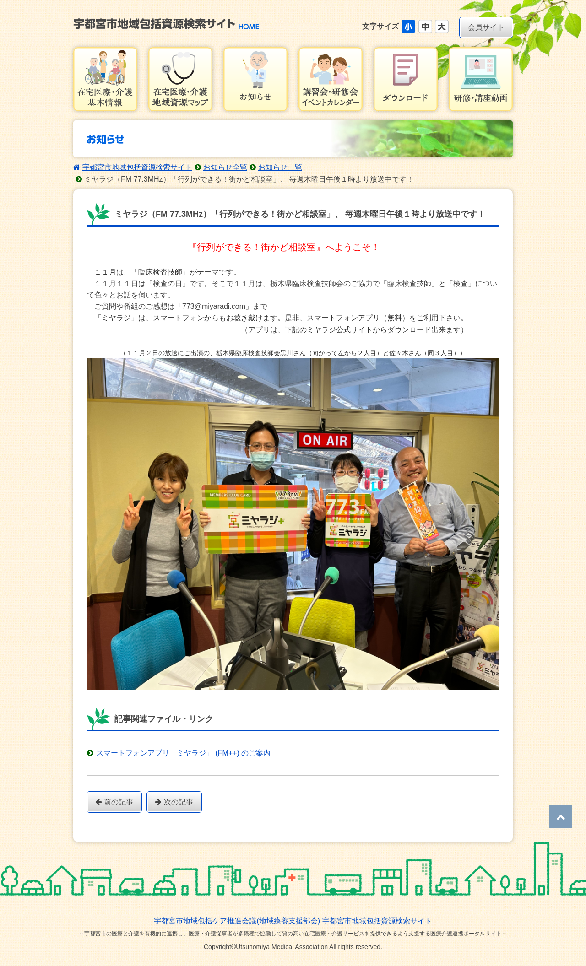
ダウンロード (406, 79)
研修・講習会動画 (481, 79)
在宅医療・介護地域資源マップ (180, 79)
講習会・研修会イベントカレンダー (330, 79)
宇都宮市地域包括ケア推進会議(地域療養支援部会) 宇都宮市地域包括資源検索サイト (293, 921)
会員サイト (486, 27)
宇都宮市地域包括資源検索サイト (137, 167)
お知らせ (255, 79)
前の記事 (114, 802)
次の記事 (174, 802)
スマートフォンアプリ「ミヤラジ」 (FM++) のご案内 (183, 753)
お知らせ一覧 (280, 167)
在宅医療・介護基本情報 (105, 79)
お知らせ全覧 (225, 167)
